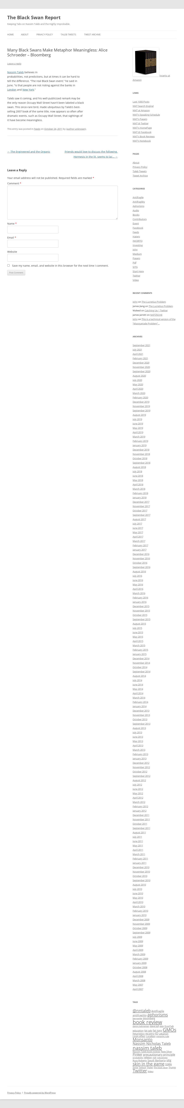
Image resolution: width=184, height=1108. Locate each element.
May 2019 (138, 428)
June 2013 (138, 736)
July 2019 (137, 419)
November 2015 (141, 610)
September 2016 (141, 567)
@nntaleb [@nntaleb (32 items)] (142, 1010)
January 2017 (139, 549)
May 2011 (138, 845)
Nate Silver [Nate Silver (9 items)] (166, 1051)
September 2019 (141, 410)
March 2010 (139, 906)
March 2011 (139, 854)
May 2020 (138, 384)
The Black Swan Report (34, 17)
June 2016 (138, 580)
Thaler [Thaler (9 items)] (150, 1067)
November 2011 (141, 819)
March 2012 (139, 802)
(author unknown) (76, 129)
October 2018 (140, 458)
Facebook (138, 227)
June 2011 (138, 841)
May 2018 (138, 480)
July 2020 (137, 380)
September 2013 (141, 723)
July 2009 (137, 937)
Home (10, 34)
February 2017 (140, 545)
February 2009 (140, 958)
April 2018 (138, 484)
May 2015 (138, 636)
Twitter (136, 275)
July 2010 (137, 889)
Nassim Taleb (15, 72)
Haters (136, 236)
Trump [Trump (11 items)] (172, 1067)
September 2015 (141, 619)
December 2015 (141, 606)
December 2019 (141, 401)
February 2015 (140, 649)
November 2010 (141, 871)
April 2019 (138, 432)
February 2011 (140, 858)
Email (11, 237)
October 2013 (140, 719)
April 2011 (138, 850)
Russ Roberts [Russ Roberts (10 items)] (140, 1060)
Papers (136, 258)
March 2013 (139, 749)
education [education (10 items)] (138, 1030)
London (11, 89)
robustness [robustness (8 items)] (162, 1057)
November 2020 (141, 367)
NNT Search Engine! (143, 106)
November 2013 (141, 715)
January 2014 (139, 706)
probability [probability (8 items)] (138, 1057)
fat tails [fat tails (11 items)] (148, 1030)
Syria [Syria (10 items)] (135, 1067)
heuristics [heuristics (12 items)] (139, 1033)
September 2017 (141, 515)
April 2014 (138, 693)
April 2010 (138, 902)
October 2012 (140, 771)
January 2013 (139, 758)
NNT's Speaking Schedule (146, 114)
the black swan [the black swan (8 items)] (161, 1067)
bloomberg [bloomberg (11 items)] (149, 1018)
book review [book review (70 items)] (147, 1022)
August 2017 (139, 519)
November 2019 (141, 406)
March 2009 (139, 954)
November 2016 (141, 558)
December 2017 (141, 502)
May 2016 (138, 584)
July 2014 (137, 680)
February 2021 (140, 358)
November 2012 (141, 767)
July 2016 (137, 575)
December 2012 (141, 763)
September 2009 (141, 932)
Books (136, 214)
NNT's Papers (140, 119)
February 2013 (140, 754)
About (24, 34)
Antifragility (139, 201)
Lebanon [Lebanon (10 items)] (163, 1033)
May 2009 (138, 945)
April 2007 (138, 989)
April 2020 (138, 388)
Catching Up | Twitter (156, 310)
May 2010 (138, 897)
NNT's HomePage (142, 127)
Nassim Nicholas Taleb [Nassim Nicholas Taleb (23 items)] (152, 1043)
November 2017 (141, 506)
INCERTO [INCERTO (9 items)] (149, 1033)
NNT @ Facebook (142, 132)
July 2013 (137, 732)
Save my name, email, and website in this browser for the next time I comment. (60, 265)
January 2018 (139, 497)
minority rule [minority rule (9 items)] (162, 1036)
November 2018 (141, 454)
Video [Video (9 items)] (150, 1071)
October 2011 (140, 823)
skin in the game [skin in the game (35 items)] (148, 1064)
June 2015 (138, 632)
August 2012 (139, 780)
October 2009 (140, 928)
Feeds (37, 129)
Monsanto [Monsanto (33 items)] (142, 1039)
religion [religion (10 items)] (148, 1057)
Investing (138, 245)
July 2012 (137, 784)
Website (12, 251)
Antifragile (138, 197)
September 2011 (141, 828)
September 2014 (141, 671)
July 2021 (137, 349)
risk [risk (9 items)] (154, 1057)
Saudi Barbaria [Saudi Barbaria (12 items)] (157, 1060)
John (135, 249)
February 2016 (140, 597)
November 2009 (141, 923)
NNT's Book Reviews (144, 136)
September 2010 (141, 880)
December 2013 (141, 710)
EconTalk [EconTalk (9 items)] (169, 1026)
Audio (136, 210)
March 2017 (139, 541)
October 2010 (140, 876)
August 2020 (139, 375)
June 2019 (138, 423)
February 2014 (140, 702)
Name (12, 223)
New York (28, 89)
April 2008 (138, 976)
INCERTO (137, 241)
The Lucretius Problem (154, 301)
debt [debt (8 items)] (162, 1026)
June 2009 (138, 941)
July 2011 (137, 836)
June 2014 (138, 684)
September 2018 (141, 462)
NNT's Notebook (142, 140)
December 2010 (141, 867)
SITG (135, 267)
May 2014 (138, 689)
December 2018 (141, 449)
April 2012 (138, 797)
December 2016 (141, 554)
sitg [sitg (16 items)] (168, 1060)
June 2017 (138, 528)
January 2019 (139, 445)
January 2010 (139, 915)
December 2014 (141, 658)
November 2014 (141, 662)
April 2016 (138, 589)
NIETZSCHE (156, 314)
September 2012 (141, 776)
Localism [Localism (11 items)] (151, 1036)
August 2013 (139, 728)
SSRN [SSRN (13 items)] (168, 1064)
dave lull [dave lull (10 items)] (154, 1026)
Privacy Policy (44, 34)
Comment (14, 183)
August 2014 (139, 676)
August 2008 (139, 971)
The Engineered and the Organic (28, 151)
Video (136, 280)
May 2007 (138, 984)
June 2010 (138, 893)
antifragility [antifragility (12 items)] (140, 1015)
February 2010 (140, 910)
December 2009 (141, 919)
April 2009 (138, 950)
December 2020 (141, 362)
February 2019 (140, 441)
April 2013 (138, 745)
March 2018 (139, 488)
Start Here (138, 271)
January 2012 (139, 810)
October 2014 (140, 667)
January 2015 (139, 654)
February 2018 (140, 493)
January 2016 (139, 602)
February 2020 (140, 397)
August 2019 (139, 415)
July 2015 (137, 628)
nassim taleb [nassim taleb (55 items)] (147, 1047)
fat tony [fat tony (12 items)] (157, 1030)
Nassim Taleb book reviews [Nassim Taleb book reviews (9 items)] (146, 1051)
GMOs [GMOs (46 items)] (169, 1030)
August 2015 (139, 623)
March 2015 (139, 645)
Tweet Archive (92, 34)
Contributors (140, 219)
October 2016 (140, 562)
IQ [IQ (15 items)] (156, 1033)
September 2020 (141, 371)
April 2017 (138, 536)
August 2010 (139, 884)
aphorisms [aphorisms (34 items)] (157, 1015)
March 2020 (139, 393)
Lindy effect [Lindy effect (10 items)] (139, 1036)
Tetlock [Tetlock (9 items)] (142, 1067)
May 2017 (138, 532)
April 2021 (138, 354)
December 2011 (141, 815)
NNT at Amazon (141, 110)
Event (136, 223)
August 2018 (139, 467)
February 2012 (140, 806)
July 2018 (137, 471)
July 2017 (137, 523)
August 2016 (139, 571)
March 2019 (139, 436)
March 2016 (139, 593)
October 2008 (140, 967)
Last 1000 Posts (141, 101)
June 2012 (138, 789)
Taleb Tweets (68, 34)
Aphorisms (138, 206)
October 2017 (140, 510)
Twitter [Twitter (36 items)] (140, 1071)
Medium (137, 254)
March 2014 (139, 697)
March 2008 (139, 980)
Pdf (134, 262)
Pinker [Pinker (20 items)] (137, 1054)
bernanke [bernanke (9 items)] (137, 1018)
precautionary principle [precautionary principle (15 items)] (159, 1055)
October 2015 (140, 615)
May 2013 (138, 741)
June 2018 (138, 475)
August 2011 (139, 832)
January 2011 (139, 863)
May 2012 (138, 793)
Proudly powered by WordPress (40, 1092)
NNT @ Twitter (140, 123)
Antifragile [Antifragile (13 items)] (157, 1011)
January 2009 (139, 963)
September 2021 (141, 345)
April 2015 (138, 641)
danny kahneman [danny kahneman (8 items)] (141, 1026)
